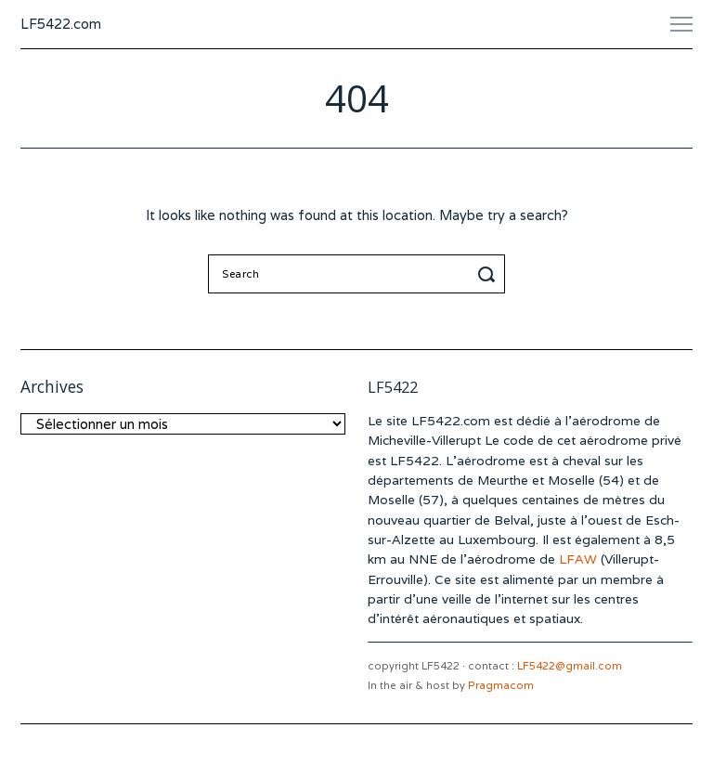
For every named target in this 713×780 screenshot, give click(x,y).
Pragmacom (501, 685)
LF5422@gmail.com (569, 665)
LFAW (578, 559)
